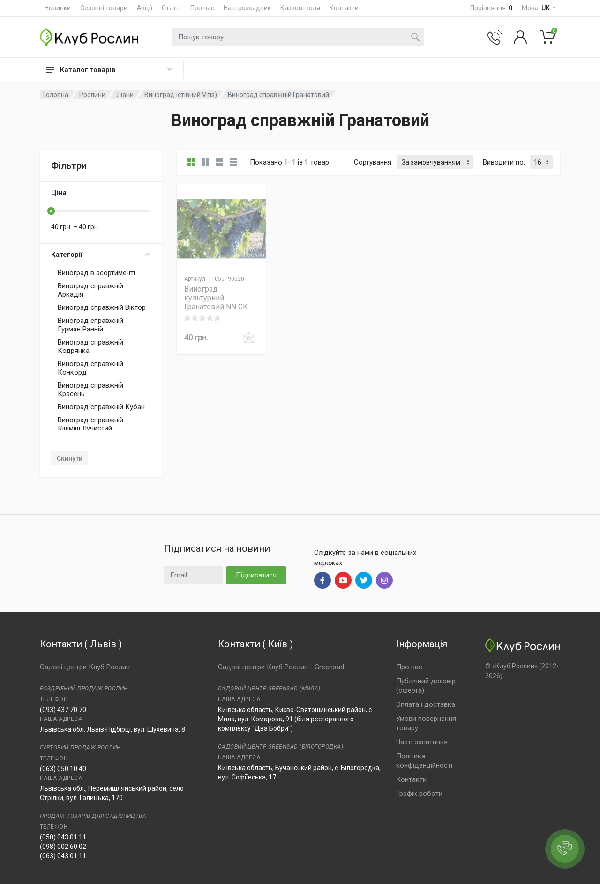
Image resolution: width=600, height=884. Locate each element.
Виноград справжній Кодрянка (90, 346)
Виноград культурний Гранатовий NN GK (216, 298)
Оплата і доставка (425, 704)
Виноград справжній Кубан (101, 407)
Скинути (69, 458)
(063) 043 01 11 (63, 856)
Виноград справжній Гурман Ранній (90, 324)
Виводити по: (504, 162)
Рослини (92, 94)
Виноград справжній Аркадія (90, 290)
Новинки (58, 8)
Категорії (100, 254)
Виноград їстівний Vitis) (180, 94)
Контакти (344, 8)
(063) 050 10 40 (63, 768)
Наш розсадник (247, 8)
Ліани (125, 94)
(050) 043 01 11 (63, 837)
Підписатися (256, 575)
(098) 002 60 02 (63, 846)
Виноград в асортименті (96, 273)
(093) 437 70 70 (63, 709)
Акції (144, 8)
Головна (55, 94)
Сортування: (373, 162)
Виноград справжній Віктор (102, 307)
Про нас (202, 8)
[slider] (51, 211)
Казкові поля (300, 8)
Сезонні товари (104, 8)
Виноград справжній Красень (90, 389)
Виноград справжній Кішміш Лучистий (90, 424)
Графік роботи (419, 793)
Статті (171, 8)
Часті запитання (422, 742)
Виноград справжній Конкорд (90, 368)
